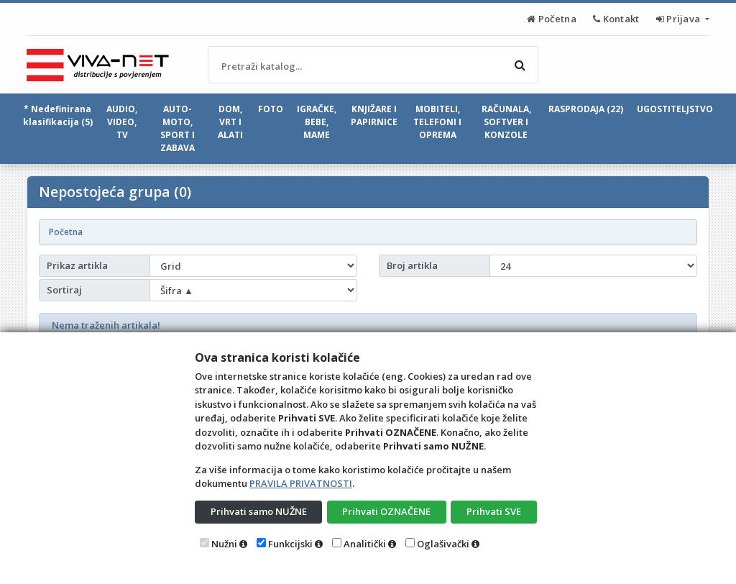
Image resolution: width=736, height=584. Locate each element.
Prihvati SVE (493, 511)
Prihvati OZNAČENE (386, 511)
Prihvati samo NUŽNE (259, 511)
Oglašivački (443, 543)
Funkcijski (290, 543)
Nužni (224, 543)
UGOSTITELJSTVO (675, 109)
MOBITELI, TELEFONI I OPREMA (437, 122)
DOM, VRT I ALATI (230, 122)
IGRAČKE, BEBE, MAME (316, 122)
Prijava (679, 18)
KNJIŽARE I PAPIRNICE (374, 115)
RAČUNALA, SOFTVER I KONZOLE (506, 122)
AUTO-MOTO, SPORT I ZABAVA (177, 128)
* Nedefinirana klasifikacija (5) (58, 115)
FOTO (270, 109)
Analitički (365, 543)
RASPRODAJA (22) (585, 109)
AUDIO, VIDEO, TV (121, 122)
